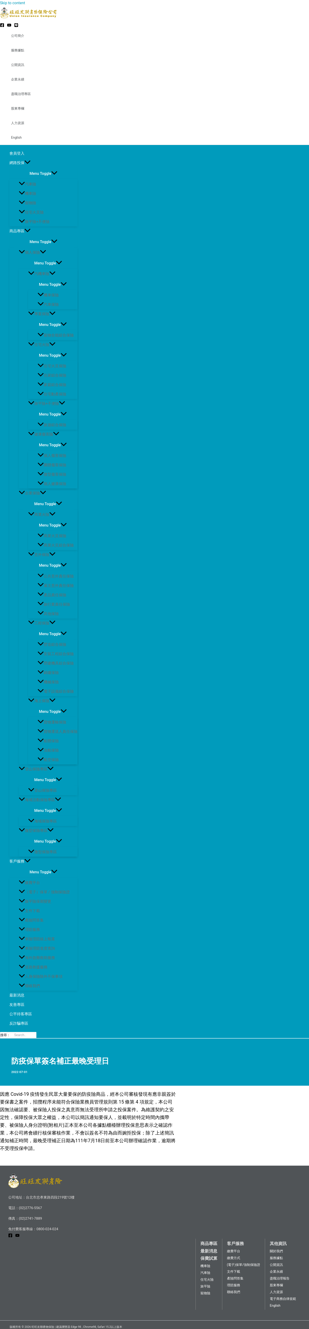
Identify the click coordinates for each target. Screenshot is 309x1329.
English (16, 137)
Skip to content (12, 3)
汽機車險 (41, 273)
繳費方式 (233, 1258)
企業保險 (32, 493)
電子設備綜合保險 (56, 691)
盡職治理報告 (279, 1278)
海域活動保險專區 (40, 800)
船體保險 (48, 741)
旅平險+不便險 (34, 221)
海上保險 (41, 701)
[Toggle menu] (43, 173)
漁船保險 (48, 750)
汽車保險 (48, 304)
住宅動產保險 (52, 394)
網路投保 (20, 163)
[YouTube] (9, 26)
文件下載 (29, 911)
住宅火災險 (31, 212)
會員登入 (16, 153)
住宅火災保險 (52, 366)
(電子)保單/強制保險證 (243, 1265)
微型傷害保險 (52, 474)
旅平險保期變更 (35, 901)
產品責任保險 (52, 595)
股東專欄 (17, 108)
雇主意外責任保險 (56, 585)
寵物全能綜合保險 (56, 335)
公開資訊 (17, 65)
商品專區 (20, 231)
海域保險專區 (42, 821)
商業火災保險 (52, 536)
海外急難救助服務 (37, 957)
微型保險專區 (36, 830)
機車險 (27, 193)
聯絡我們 (29, 986)
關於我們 (276, 1251)
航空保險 (48, 759)
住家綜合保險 (52, 375)
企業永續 (17, 79)
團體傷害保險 (52, 465)
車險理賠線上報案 (37, 939)
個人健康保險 (52, 483)
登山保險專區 (36, 769)
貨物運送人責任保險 (58, 731)
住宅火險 (41, 344)
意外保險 (41, 554)
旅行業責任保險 (54, 604)
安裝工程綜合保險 (56, 654)
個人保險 (32, 252)
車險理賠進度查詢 (37, 948)
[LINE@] (16, 26)
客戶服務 (20, 861)
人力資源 (17, 123)
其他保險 (48, 613)
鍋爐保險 (48, 672)
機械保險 (48, 682)
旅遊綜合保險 (52, 425)
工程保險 (41, 623)
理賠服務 (29, 929)
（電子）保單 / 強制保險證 (44, 892)
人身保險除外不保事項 (41, 976)
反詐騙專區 (18, 1023)
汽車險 (27, 184)
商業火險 (41, 514)
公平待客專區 (20, 1014)
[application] (27, 163)
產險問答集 (31, 920)
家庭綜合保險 (52, 384)
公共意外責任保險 (56, 576)
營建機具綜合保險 (56, 663)
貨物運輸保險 (52, 722)
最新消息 (16, 995)
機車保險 (48, 295)
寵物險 (27, 203)
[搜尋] (34, 1035)
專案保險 (41, 314)
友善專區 (16, 1004)
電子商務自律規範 (283, 1299)
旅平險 (205, 1286)
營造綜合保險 (52, 644)
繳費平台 (29, 882)
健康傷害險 (43, 434)
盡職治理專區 (21, 94)
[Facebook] (2, 26)
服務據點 (17, 50)
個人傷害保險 (52, 455)
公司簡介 (17, 36)
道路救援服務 (33, 967)
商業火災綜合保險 (56, 545)
